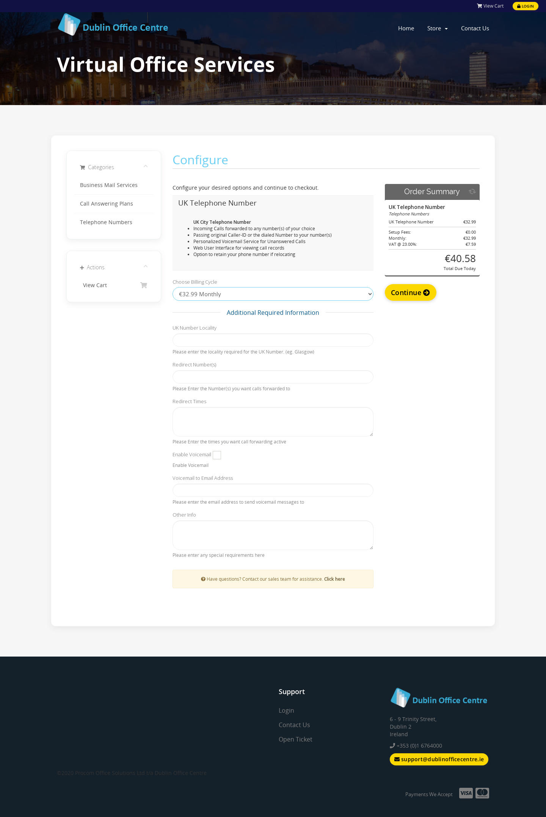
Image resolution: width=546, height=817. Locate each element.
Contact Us (475, 28)
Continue (410, 292)
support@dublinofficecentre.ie (439, 759)
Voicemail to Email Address (203, 477)
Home (406, 28)
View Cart (490, 6)
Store (437, 28)
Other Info (184, 514)
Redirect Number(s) (194, 364)
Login (525, 6)
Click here (334, 579)
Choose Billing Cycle (195, 281)
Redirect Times (189, 401)
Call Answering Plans (106, 203)
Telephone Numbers (106, 222)
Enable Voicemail (192, 454)
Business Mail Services (109, 185)
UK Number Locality (195, 327)
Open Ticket (295, 739)
